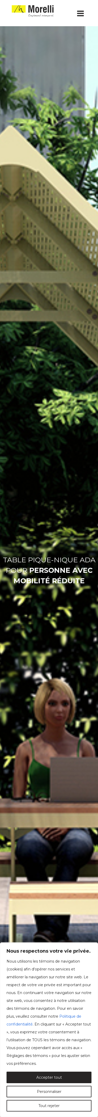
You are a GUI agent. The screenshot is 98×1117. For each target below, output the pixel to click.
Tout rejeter (49, 1105)
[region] (49, 1029)
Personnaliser (49, 1091)
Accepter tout (49, 1077)
